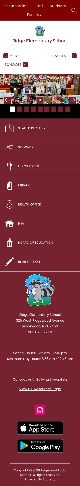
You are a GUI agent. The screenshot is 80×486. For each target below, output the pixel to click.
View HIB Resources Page (40, 389)
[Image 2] (19, 109)
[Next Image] (73, 100)
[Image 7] (53, 109)
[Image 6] (46, 109)
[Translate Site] (63, 55)
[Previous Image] (7, 100)
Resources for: (15, 5)
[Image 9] (67, 109)
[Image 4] (33, 109)
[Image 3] (26, 109)
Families (34, 14)
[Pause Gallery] (40, 100)
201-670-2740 (40, 332)
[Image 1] (12, 109)
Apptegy (49, 479)
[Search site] (74, 10)
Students (58, 5)
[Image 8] (60, 109)
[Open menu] (11, 55)
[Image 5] (40, 109)
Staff (39, 5)
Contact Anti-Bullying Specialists (40, 379)
